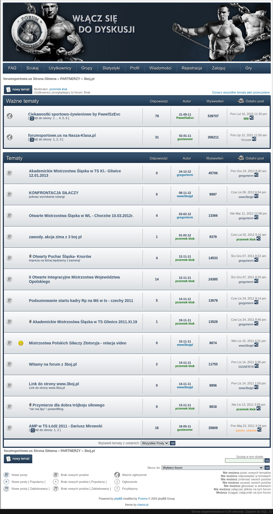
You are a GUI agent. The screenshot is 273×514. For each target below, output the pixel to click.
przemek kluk (58, 89)
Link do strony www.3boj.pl (54, 384)
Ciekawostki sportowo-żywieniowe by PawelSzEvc (74, 114)
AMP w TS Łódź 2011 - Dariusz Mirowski (65, 426)
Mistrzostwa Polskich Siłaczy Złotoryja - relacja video (77, 343)
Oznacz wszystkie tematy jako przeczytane (241, 92)
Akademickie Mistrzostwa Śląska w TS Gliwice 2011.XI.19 (85, 322)
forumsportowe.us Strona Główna (30, 79)
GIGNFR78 (246, 366)
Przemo (143, 498)
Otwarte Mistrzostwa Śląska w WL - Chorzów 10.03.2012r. (81, 215)
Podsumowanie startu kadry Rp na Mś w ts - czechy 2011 (81, 300)
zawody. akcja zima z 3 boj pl (55, 237)
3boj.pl (89, 79)
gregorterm (185, 174)
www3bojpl (185, 196)
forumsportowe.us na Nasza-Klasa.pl (62, 135)
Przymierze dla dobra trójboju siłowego (69, 405)
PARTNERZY (70, 79)
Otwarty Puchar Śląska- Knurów (62, 256)
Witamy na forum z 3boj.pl (53, 364)
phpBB (118, 498)
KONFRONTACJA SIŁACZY (54, 193)
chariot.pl (143, 504)
